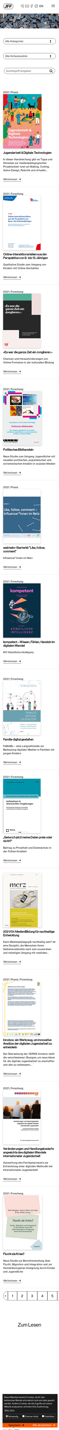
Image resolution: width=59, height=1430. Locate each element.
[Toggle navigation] (53, 6)
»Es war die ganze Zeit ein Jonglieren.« (27, 352)
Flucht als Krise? (13, 1254)
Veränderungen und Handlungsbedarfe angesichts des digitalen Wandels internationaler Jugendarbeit (28, 1152)
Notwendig (12, 1416)
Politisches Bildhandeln (18, 449)
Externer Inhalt (30, 1416)
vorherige (7, 1296)
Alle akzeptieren (42, 1425)
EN (41, 6)
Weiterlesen (10, 179)
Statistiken (48, 1416)
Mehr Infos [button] (10, 1410)
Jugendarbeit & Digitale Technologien (27, 152)
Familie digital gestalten (18, 739)
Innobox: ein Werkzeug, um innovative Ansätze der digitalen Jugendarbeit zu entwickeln (27, 1043)
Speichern (14, 1425)
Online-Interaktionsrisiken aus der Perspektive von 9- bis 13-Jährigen (25, 256)
